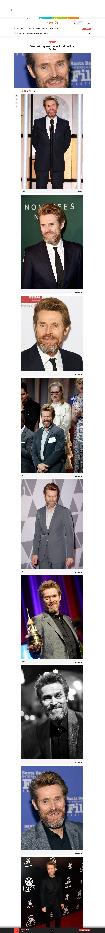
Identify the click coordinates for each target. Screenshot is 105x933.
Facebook (16, 95)
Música (23, 28)
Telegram (16, 106)
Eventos (38, 28)
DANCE (55, 18)
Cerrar (89, 33)
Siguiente (60, 930)
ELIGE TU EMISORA (84, 930)
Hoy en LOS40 (45, 28)
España (83, 23)
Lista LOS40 (16, 28)
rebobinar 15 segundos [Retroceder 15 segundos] (48, 930)
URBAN (68, 18)
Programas (31, 28)
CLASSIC (42, 18)
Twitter (16, 99)
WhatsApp (16, 103)
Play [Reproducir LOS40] (52, 930)
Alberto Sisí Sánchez (26, 90)
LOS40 (28, 18)
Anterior (45, 930)
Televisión (52, 42)
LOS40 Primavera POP (54, 28)
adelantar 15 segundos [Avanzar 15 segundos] (57, 930)
